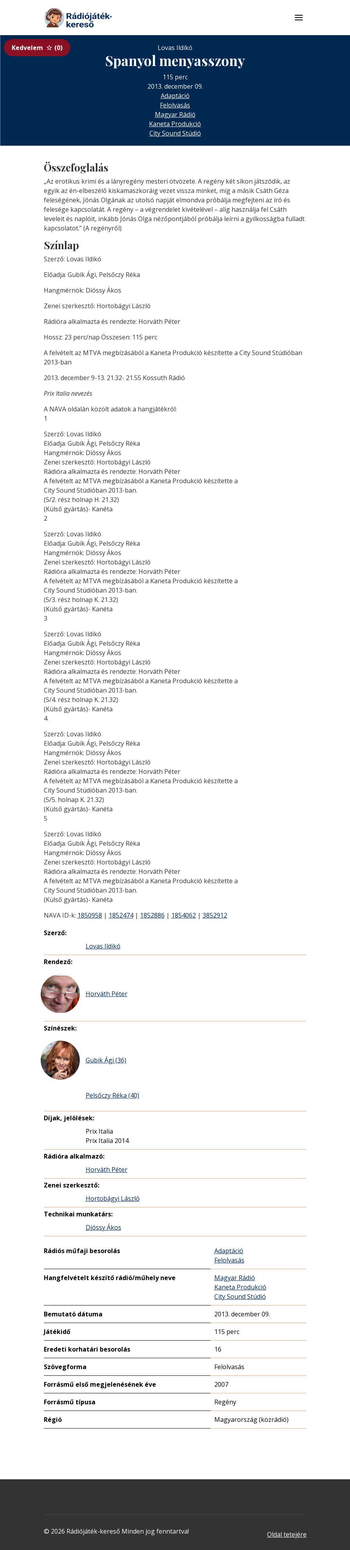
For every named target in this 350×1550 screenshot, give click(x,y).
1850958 (89, 915)
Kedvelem (37, 47)
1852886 (152, 915)
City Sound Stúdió (175, 133)
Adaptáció (175, 95)
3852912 (215, 915)
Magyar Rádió (175, 114)
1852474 (121, 915)
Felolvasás (175, 105)
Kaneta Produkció (175, 124)
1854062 (183, 915)
